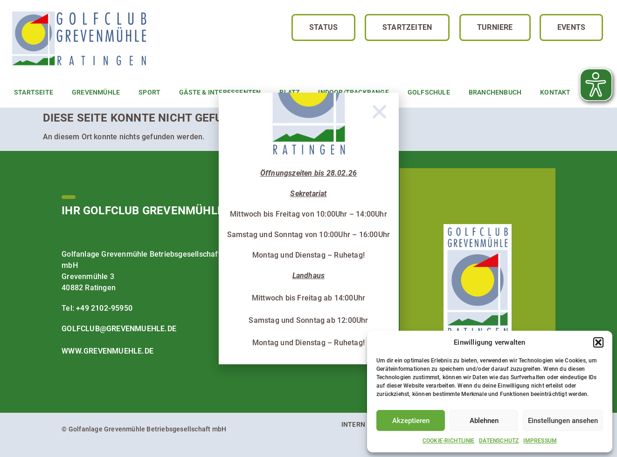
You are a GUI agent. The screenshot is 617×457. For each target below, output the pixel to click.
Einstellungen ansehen (563, 420)
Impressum (540, 440)
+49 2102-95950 (104, 308)
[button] (598, 342)
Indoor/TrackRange (353, 92)
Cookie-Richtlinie (448, 440)
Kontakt (555, 92)
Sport (149, 92)
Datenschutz (499, 440)
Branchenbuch (495, 92)
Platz (289, 92)
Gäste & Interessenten (220, 92)
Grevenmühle (96, 92)
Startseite (33, 92)
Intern (353, 424)
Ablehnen (484, 420)
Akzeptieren (411, 420)
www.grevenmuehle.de (107, 351)
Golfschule (429, 92)
